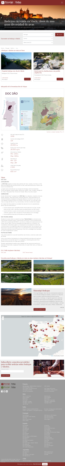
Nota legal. (12, 460)
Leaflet (52, 355)
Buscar (59, 34)
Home (2, 48)
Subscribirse (5, 375)
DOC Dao (3, 252)
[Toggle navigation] (62, 2)
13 (33, 331)
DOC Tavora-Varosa (27, 252)
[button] (1, 17)
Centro (12, 48)
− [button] (2, 319)
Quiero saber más (39, 309)
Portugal (7, 48)
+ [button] (2, 317)
